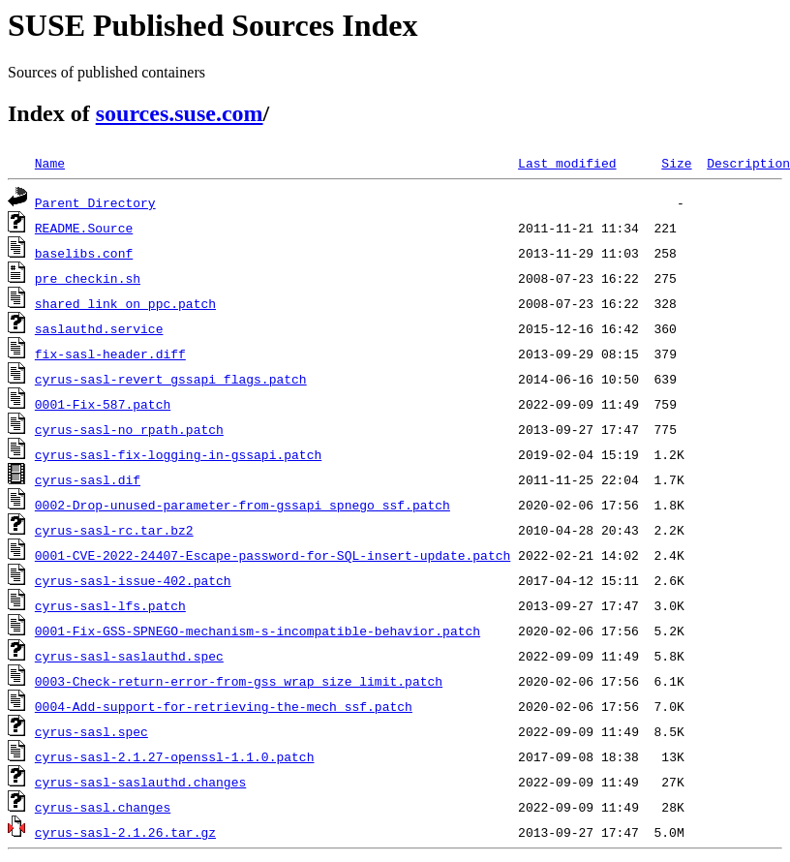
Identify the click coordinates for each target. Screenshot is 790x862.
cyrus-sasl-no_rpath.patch (129, 429)
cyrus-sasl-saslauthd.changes (140, 781)
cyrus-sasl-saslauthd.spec (129, 655)
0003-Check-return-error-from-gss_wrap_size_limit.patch (238, 681)
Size (676, 162)
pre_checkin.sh (87, 278)
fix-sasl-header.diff (110, 353)
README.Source (84, 227)
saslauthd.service (99, 328)
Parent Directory (95, 202)
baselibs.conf (84, 253)
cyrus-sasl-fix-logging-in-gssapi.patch (178, 454)
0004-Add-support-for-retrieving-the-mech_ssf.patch (223, 706)
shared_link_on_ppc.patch (125, 303)
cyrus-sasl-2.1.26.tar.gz (125, 832)
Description (748, 162)
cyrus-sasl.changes (102, 807)
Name (50, 162)
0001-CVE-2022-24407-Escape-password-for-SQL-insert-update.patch (272, 555)
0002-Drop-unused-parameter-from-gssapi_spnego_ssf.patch (242, 504)
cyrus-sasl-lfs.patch (110, 605)
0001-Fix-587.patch (102, 404)
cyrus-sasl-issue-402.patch (133, 580)
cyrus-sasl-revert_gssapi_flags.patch (171, 378)
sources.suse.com (179, 113)
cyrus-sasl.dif (87, 479)
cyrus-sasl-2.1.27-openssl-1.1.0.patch (175, 756)
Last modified (567, 162)
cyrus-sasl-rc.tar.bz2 (114, 530)
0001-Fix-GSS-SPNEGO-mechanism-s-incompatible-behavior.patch (257, 630)
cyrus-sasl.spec (91, 731)
